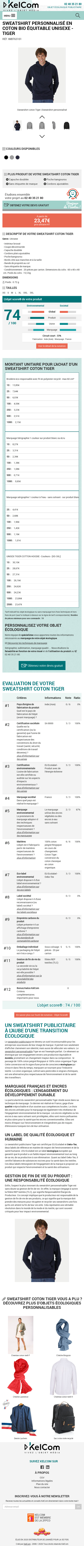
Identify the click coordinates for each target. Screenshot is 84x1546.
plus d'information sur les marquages (28, 834)
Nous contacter (42, 1487)
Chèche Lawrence (20, 1396)
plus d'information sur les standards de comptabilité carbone (28, 937)
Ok (78, 1506)
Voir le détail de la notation (52, 345)
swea (10, 1041)
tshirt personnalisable (21, 1051)
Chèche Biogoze (63, 1355)
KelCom (27, 1544)
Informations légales (42, 1480)
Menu (9, 15)
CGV (42, 1477)
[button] (42, 117)
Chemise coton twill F (20, 1355)
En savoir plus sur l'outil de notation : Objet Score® (42, 1014)
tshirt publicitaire (22, 1041)
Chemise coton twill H (63, 1396)
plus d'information (26, 857)
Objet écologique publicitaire (64, 7)
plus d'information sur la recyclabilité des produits (29, 979)
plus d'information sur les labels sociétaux (28, 910)
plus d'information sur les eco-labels (28, 888)
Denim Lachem (20, 1438)
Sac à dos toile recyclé (63, 1438)
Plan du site (42, 1484)
